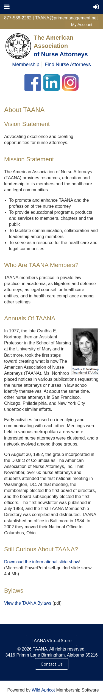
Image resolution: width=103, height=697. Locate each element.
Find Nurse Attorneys (68, 64)
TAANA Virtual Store (51, 640)
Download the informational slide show (41, 562)
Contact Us (52, 663)
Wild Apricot (43, 690)
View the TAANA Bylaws (27, 603)
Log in (82, 24)
